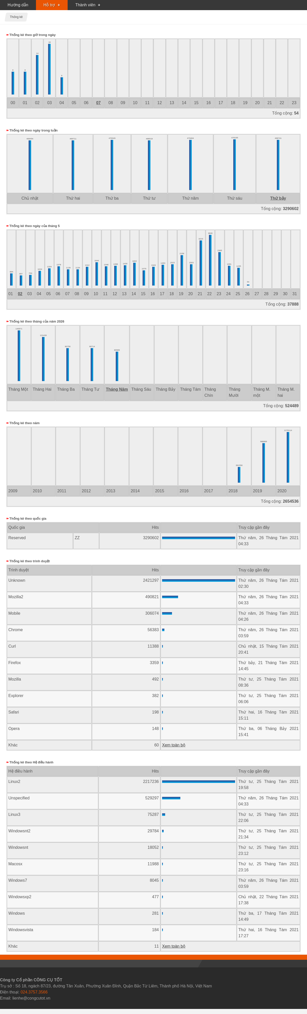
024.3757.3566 (34, 992)
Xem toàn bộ (173, 745)
